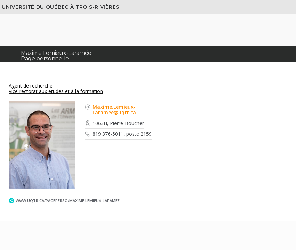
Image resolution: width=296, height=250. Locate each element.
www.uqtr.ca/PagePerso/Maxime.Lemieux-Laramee (68, 200)
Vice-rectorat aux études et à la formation (56, 91)
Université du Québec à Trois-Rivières (60, 7)
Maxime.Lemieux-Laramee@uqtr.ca (114, 109)
